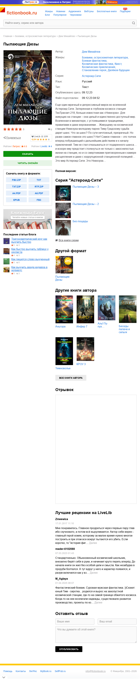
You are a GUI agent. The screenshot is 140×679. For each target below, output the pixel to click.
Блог (47, 14)
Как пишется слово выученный (30, 259)
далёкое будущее (119, 70)
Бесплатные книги (107, 11)
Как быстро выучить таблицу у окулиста (29, 251)
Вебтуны (89, 11)
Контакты (21, 671)
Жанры (49, 11)
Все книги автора (70, 378)
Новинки (60, 11)
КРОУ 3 (81, 364)
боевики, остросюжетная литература (35, 36)
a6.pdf (39, 193)
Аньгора (60, 326)
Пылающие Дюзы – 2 (86, 204)
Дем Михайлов (66, 36)
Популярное (59, 14)
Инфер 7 (81, 326)
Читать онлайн (28, 163)
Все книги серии (69, 240)
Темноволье (62, 368)
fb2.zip (16, 180)
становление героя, (94, 70)
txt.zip (16, 186)
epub (16, 200)
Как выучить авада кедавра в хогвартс (29, 269)
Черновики (76, 14)
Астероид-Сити (91, 76)
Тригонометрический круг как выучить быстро (29, 240)
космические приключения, (99, 67)
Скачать (27, 154)
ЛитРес (33, 671)
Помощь (7, 671)
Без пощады (80, 221)
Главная (7, 36)
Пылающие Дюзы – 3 (86, 186)
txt (39, 180)
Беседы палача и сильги (124, 329)
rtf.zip (39, 186)
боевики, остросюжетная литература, (105, 57)
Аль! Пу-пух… (103, 325)
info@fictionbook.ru (96, 671)
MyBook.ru (46, 671)
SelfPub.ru (60, 671)
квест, (118, 63)
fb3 (39, 200)
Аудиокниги (74, 11)
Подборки (125, 11)
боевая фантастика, (94, 60)
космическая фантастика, (98, 63)
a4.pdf (16, 193)
